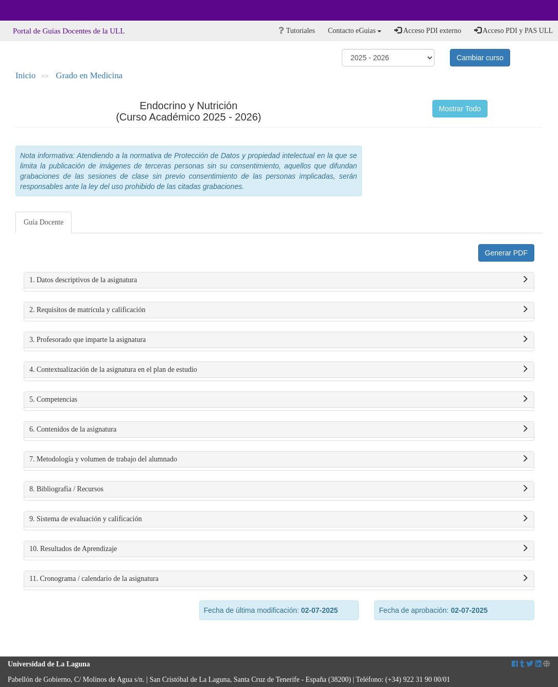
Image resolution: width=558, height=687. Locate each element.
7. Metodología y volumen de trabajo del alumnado (279, 459)
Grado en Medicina (89, 75)
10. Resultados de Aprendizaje (279, 549)
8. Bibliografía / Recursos (279, 489)
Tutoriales (296, 31)
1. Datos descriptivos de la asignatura (279, 280)
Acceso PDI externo (427, 30)
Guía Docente (43, 222)
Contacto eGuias (354, 31)
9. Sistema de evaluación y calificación (279, 519)
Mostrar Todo (460, 109)
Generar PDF (506, 253)
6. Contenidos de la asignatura (279, 429)
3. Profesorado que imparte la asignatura (279, 340)
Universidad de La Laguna (36, 10)
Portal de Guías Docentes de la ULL (69, 31)
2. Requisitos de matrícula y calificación (279, 310)
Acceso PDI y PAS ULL (513, 30)
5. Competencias (279, 399)
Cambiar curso (480, 58)
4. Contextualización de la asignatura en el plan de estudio (279, 370)
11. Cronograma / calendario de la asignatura (279, 579)
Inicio (25, 75)
